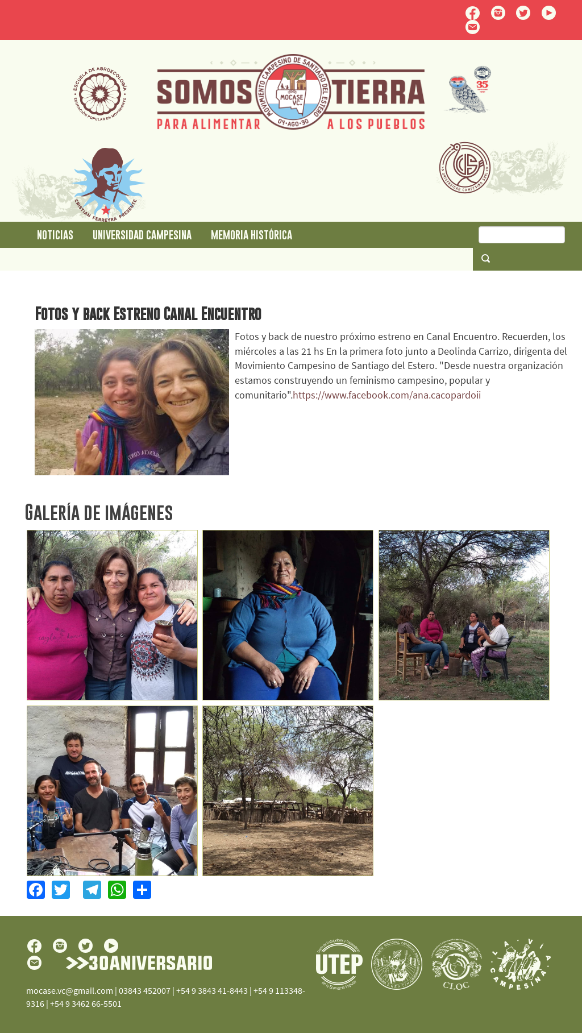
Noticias (55, 234)
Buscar (485, 258)
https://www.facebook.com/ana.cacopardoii (387, 394)
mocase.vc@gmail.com (69, 990)
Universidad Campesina (142, 234)
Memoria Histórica (251, 234)
